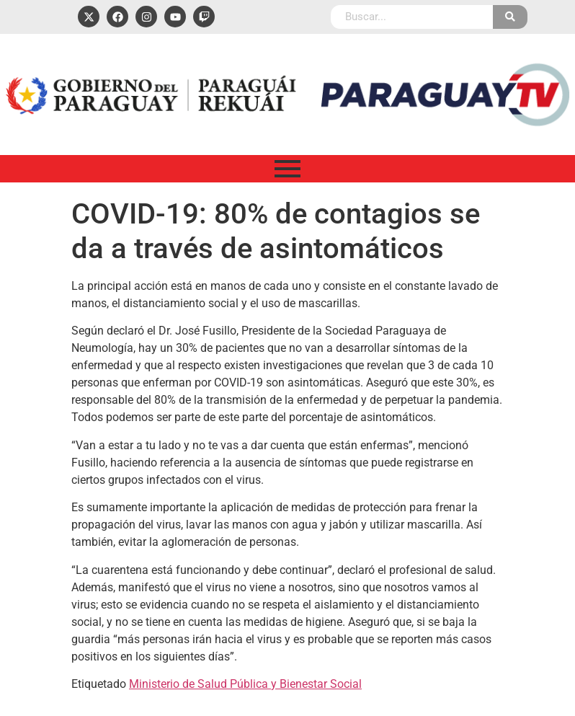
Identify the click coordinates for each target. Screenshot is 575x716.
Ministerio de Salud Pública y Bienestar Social (245, 684)
